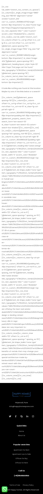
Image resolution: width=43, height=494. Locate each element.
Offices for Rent (21, 463)
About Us (21, 435)
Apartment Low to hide (21, 454)
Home (21, 431)
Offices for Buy (21, 458)
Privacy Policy (28, 485)
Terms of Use (14, 485)
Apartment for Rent (21, 450)
